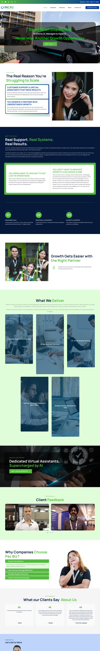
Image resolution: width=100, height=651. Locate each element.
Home (45, 7)
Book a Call (50, 44)
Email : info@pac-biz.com (48, 631)
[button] (47, 445)
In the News (8, 633)
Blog (6, 631)
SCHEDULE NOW (87, 612)
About (69, 7)
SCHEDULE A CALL (92, 7)
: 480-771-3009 (94, 2)
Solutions (62, 7)
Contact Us (77, 7)
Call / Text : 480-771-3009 (48, 629)
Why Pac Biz (8, 628)
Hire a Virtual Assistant (20, 384)
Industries (53, 7)
